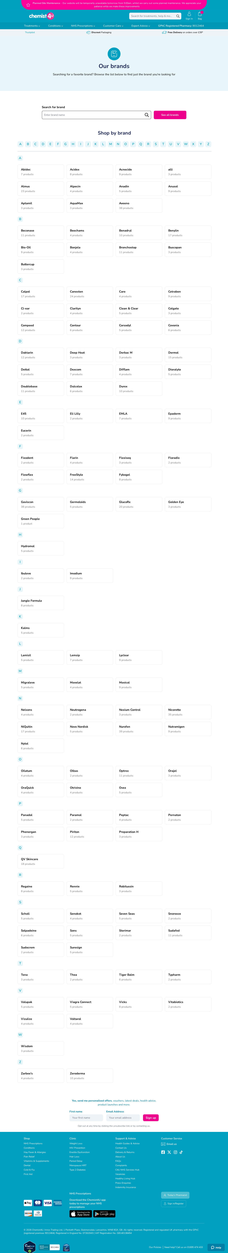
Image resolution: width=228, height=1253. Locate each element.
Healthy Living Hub (125, 1180)
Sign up (151, 1120)
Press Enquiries (123, 1185)
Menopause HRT (77, 1167)
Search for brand (53, 109)
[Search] (178, 17)
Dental (27, 1167)
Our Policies (155, 1249)
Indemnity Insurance (125, 1189)
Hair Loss (74, 1158)
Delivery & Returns (124, 1154)
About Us (120, 1158)
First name (75, 1114)
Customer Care (113, 28)
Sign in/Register (174, 1205)
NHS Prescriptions (83, 28)
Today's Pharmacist (175, 1197)
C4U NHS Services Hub (127, 1172)
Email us (169, 1146)
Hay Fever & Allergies (35, 1154)
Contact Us (121, 1150)
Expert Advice (140, 28)
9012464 (181, 28)
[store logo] (41, 17)
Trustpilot (30, 34)
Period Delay (75, 1163)
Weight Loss (75, 1145)
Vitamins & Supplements (36, 1163)
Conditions (55, 28)
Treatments (32, 28)
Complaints (121, 1167)
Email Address (115, 1114)
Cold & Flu (29, 1172)
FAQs (118, 1163)
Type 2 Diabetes (77, 1172)
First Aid (28, 1176)
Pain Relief (29, 1158)
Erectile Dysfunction (79, 1154)
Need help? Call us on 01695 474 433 (183, 1249)
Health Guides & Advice (127, 1145)
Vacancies (120, 1176)
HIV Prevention (77, 1150)
